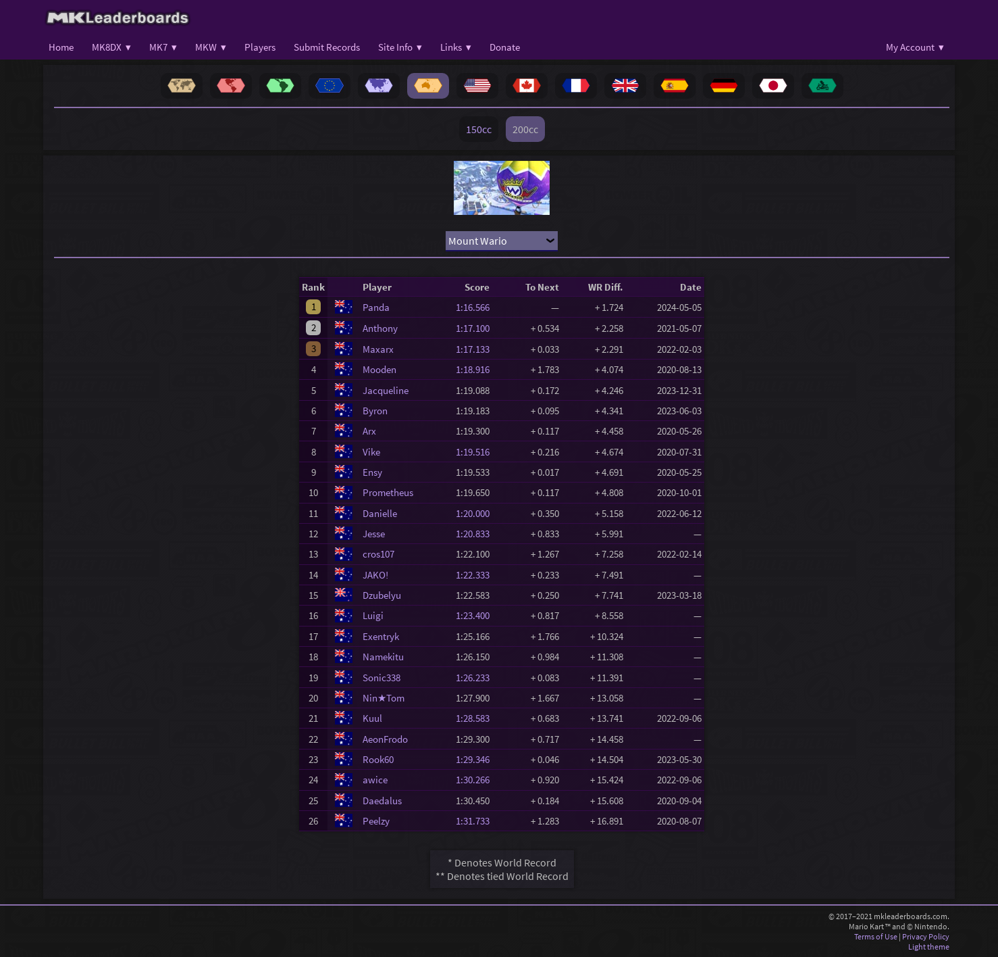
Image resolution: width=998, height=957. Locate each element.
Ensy (372, 472)
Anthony (380, 328)
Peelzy (376, 820)
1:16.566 (477, 307)
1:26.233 (477, 677)
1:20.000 (477, 513)
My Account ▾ (915, 47)
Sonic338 (381, 677)
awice (375, 779)
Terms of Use (875, 936)
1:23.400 (477, 615)
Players (259, 47)
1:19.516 (477, 451)
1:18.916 (477, 369)
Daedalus (382, 800)
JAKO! (375, 574)
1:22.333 (477, 574)
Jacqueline (386, 390)
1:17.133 (477, 349)
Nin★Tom (383, 697)
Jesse (374, 533)
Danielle (380, 513)
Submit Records (327, 47)
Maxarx (378, 349)
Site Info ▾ (400, 47)
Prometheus (388, 492)
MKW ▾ (210, 47)
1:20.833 (477, 533)
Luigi (373, 615)
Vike (371, 451)
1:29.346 (477, 759)
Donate (505, 47)
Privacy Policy (925, 936)
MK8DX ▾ (111, 47)
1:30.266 (477, 779)
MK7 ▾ (163, 47)
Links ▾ (455, 47)
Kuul (372, 718)
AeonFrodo (385, 739)
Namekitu (383, 656)
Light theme (928, 946)
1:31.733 (477, 820)
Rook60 (378, 759)
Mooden (379, 369)
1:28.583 (477, 718)
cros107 (378, 553)
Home (61, 47)
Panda (376, 307)
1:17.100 (477, 328)
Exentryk (381, 636)
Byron (375, 410)
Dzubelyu (382, 595)
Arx (369, 430)
